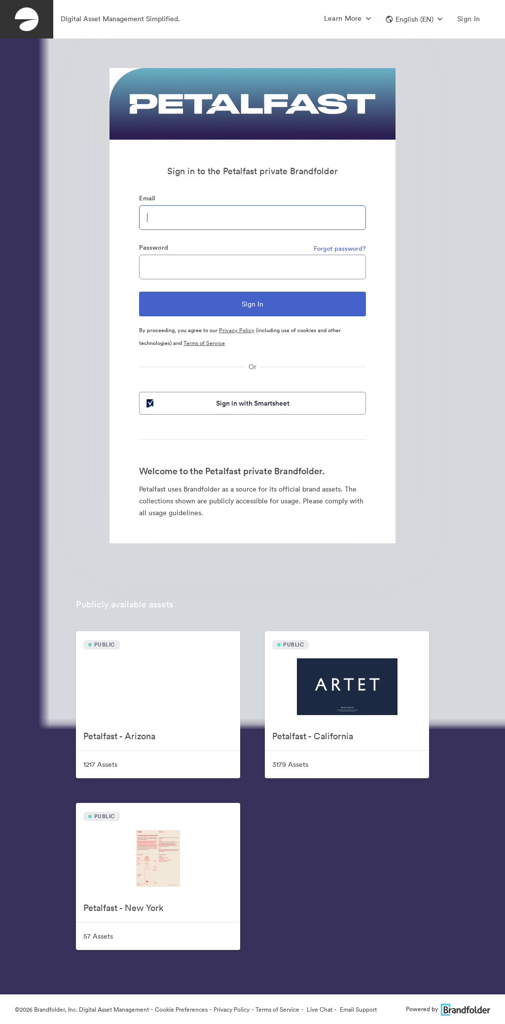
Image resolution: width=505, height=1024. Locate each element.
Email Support (357, 1009)
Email (147, 198)
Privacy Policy (236, 330)
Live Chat (318, 1009)
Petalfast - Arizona (119, 736)
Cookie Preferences (181, 1009)
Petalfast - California (312, 736)
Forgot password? (340, 248)
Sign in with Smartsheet (216, 403)
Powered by (448, 1009)
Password (153, 247)
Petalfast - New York (123, 907)
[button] (414, 19)
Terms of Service (204, 343)
